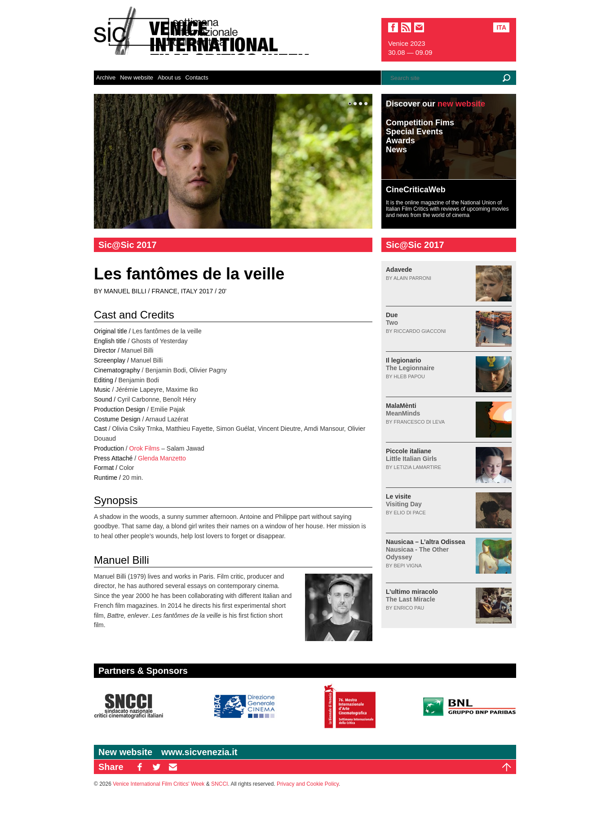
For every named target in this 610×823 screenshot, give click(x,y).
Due (392, 318)
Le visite (404, 500)
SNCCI (219, 784)
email (419, 27)
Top (506, 767)
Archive (105, 77)
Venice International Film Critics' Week (158, 784)
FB (140, 767)
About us (169, 77)
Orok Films (144, 448)
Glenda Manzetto (162, 458)
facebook (393, 27)
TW (156, 767)
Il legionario (410, 364)
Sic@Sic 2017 (127, 245)
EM (173, 767)
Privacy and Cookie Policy (308, 784)
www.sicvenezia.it (199, 752)
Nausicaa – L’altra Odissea (425, 549)
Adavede (399, 269)
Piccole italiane (411, 454)
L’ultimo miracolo (412, 595)
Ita (501, 27)
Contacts (196, 77)
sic (406, 27)
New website (136, 77)
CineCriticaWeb (416, 189)
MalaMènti (403, 409)
